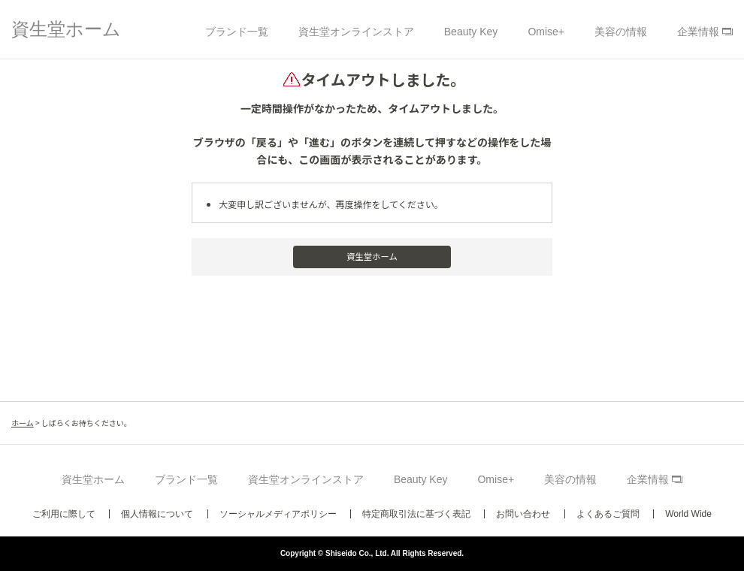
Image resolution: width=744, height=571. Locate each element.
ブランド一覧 (236, 32)
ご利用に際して (63, 514)
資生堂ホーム (66, 29)
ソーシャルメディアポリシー (278, 514)
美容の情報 (620, 32)
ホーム (22, 422)
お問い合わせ (523, 514)
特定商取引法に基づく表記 (416, 514)
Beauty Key (471, 32)
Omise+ (546, 32)
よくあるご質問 (608, 514)
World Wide (688, 514)
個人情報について (157, 514)
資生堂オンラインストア (356, 32)
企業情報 (698, 32)
